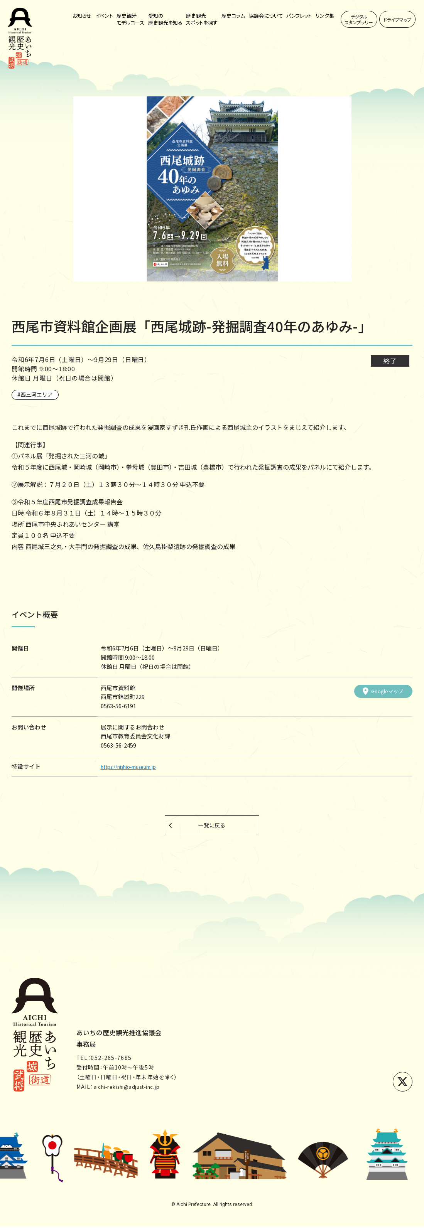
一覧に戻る (212, 826)
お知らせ (82, 15)
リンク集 (325, 15)
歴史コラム (233, 15)
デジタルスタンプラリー (359, 19)
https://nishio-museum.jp (136, 766)
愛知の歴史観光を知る (165, 19)
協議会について (266, 15)
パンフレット (299, 15)
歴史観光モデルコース (130, 19)
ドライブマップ (397, 19)
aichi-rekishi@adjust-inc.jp (134, 1088)
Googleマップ (380, 690)
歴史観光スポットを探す (202, 19)
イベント (104, 15)
